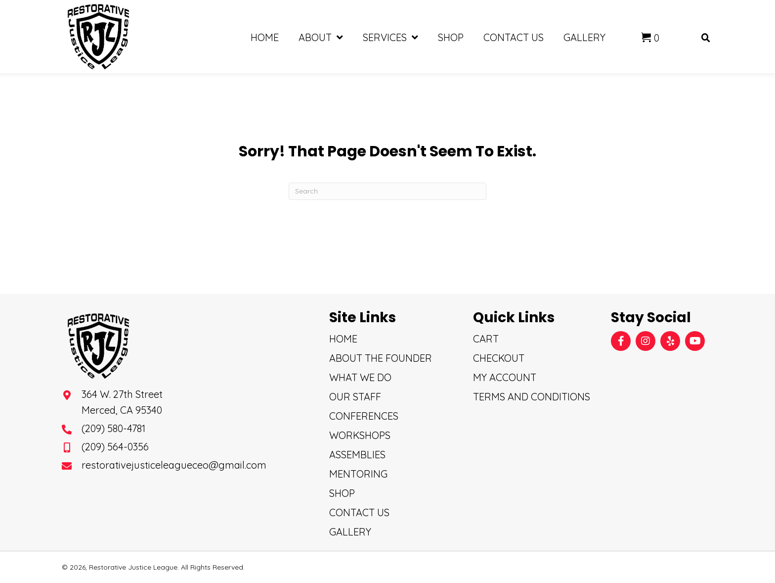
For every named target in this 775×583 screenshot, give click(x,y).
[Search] (387, 191)
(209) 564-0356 (115, 446)
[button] (621, 341)
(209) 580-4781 (113, 428)
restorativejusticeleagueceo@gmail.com (174, 465)
